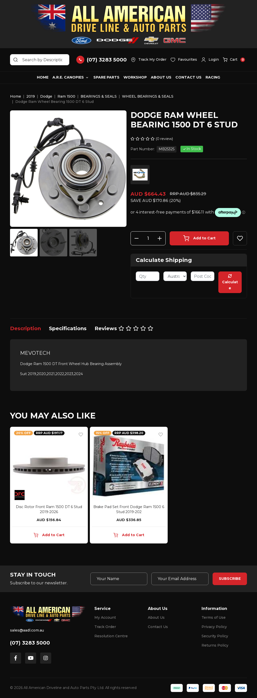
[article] (49, 486)
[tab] (25, 328)
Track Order (105, 626)
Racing (213, 77)
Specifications (68, 328)
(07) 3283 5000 (30, 643)
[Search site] (15, 59)
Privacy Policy (214, 626)
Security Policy (215, 636)
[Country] (175, 276)
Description (25, 328)
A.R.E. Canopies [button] (68, 77)
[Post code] (202, 276)
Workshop (135, 77)
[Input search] (39, 59)
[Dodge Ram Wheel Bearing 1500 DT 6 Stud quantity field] (148, 238)
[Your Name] (119, 579)
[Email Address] (180, 579)
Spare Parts (106, 77)
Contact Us (188, 77)
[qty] (147, 276)
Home (42, 77)
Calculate (230, 282)
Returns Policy (215, 645)
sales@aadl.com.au (27, 630)
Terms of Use (214, 617)
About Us (161, 77)
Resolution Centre (111, 636)
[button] (210, 59)
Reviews (124, 328)
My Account (105, 617)
